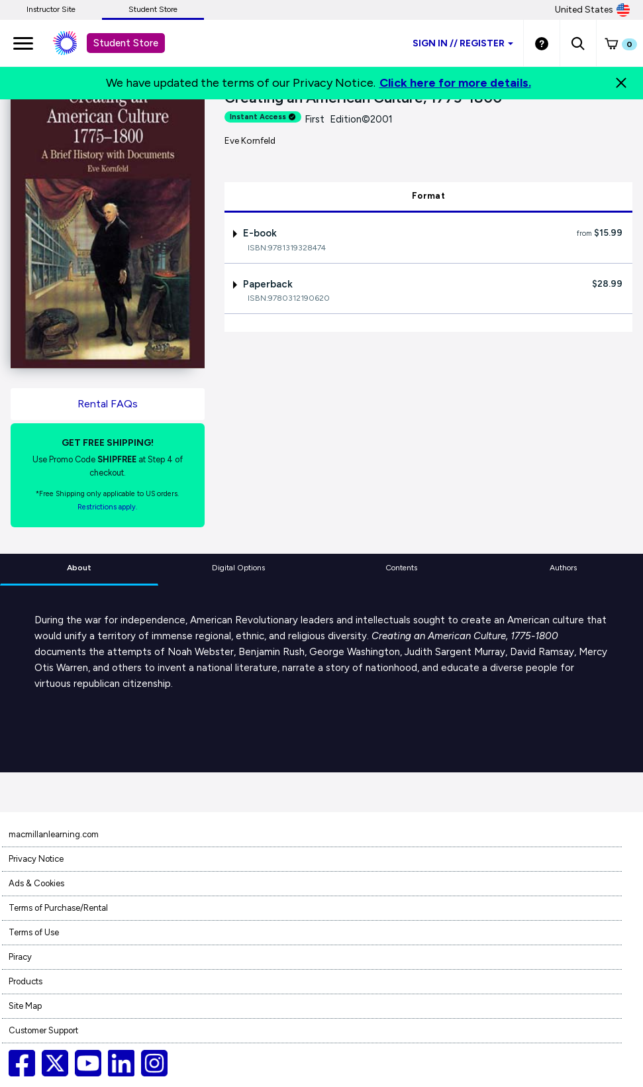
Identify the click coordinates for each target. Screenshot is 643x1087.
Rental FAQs (107, 403)
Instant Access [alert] (263, 117)
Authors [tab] (563, 567)
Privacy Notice (36, 859)
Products (25, 981)
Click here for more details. (455, 83)
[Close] (621, 82)
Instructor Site (50, 9)
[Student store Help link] (542, 43)
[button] (578, 43)
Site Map (25, 1006)
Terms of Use (34, 932)
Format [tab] (428, 196)
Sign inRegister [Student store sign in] (463, 43)
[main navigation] (23, 43)
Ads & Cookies (36, 883)
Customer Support (43, 1030)
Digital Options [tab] (238, 567)
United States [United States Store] (592, 10)
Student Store (152, 9)
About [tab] (79, 567)
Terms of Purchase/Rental (58, 908)
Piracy (20, 957)
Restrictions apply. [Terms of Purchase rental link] (107, 507)
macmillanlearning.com (54, 834)
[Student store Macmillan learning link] (75, 43)
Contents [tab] (401, 567)
